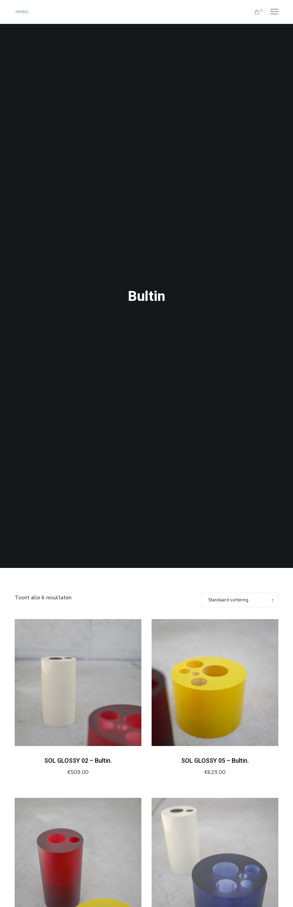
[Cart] (254, 12)
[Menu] (271, 12)
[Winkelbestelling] (240, 600)
